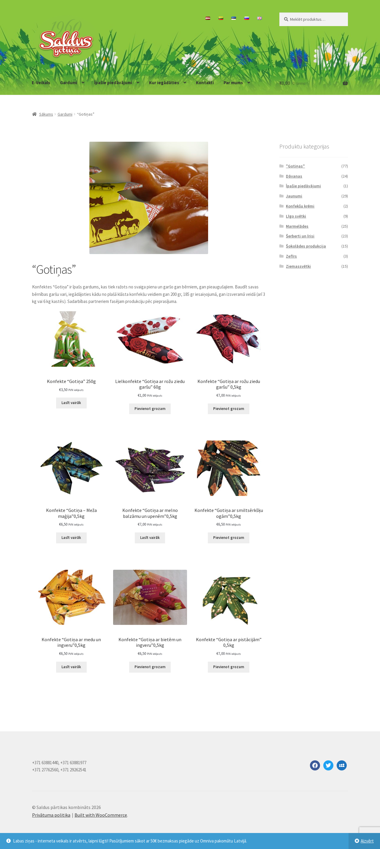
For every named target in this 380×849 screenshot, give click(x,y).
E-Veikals (41, 82)
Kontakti (205, 82)
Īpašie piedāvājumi (113, 82)
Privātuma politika (51, 815)
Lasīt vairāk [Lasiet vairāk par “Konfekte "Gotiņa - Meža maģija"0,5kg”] (71, 537)
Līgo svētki (296, 216)
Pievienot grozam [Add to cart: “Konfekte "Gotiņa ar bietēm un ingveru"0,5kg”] (149, 666)
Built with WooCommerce (101, 815)
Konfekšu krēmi (300, 206)
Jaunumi (294, 196)
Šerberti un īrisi (300, 236)
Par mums (233, 82)
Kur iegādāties (164, 82)
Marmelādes (297, 226)
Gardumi (68, 82)
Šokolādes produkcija (306, 246)
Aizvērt (367, 841)
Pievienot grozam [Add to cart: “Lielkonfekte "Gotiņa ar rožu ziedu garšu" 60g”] (149, 408)
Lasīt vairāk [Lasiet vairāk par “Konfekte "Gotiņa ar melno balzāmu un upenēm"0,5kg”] (150, 537)
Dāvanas (294, 176)
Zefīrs (291, 256)
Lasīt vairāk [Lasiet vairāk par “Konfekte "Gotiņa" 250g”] (71, 402)
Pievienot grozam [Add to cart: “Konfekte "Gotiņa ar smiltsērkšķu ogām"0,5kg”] (228, 537)
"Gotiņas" (295, 166)
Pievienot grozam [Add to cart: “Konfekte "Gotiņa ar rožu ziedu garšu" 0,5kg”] (228, 408)
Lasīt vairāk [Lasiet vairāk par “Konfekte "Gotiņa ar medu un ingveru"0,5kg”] (71, 666)
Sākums (46, 114)
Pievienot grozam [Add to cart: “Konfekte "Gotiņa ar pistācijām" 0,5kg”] (228, 666)
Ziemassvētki (298, 266)
